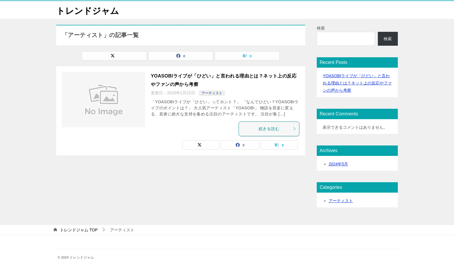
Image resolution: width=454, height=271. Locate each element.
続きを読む (277, 128)
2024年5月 (338, 164)
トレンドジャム (87, 9)
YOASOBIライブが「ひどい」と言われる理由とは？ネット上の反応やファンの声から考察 (357, 83)
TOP (79, 230)
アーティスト (212, 93)
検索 (321, 28)
